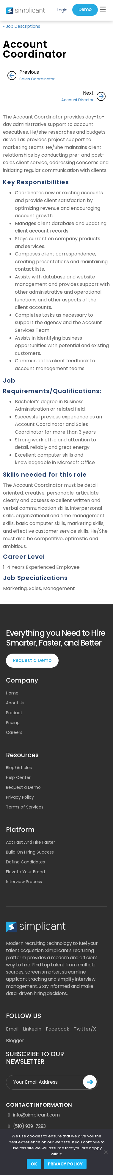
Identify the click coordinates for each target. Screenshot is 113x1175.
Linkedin (32, 1028)
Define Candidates (25, 862)
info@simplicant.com (32, 1115)
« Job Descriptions (21, 26)
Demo (85, 9)
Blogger (15, 1040)
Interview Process (24, 882)
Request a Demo (32, 660)
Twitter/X (85, 1028)
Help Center (18, 777)
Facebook (57, 1028)
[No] (106, 1152)
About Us (15, 703)
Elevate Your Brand (25, 872)
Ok (34, 1164)
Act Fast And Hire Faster (30, 842)
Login (62, 10)
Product (14, 713)
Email (12, 1028)
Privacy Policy (20, 797)
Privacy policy (65, 1164)
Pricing (13, 723)
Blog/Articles (19, 768)
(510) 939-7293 (26, 1126)
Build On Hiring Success (30, 852)
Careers (14, 732)
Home (12, 693)
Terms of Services (24, 807)
